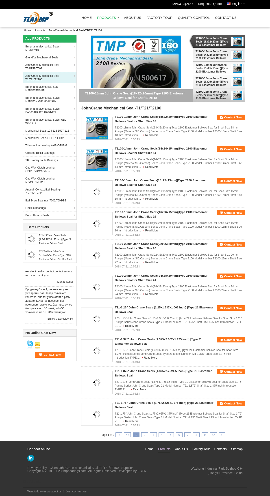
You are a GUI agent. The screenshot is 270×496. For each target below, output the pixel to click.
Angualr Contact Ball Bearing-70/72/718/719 (43, 191)
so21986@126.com (229, 477)
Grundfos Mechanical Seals (41, 57)
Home (87, 17)
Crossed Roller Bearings (39, 152)
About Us (132, 17)
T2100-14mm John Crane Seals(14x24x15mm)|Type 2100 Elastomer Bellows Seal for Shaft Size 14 (212, 55)
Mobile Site (32, 481)
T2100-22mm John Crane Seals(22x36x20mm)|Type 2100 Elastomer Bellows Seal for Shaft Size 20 (212, 95)
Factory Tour (159, 17)
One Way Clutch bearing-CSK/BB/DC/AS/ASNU (40, 169)
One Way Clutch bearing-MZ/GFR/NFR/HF (40, 180)
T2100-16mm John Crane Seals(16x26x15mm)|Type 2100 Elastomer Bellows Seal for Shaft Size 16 (212, 82)
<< (127, 434)
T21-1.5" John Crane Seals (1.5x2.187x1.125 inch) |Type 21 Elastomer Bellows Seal (55, 239)
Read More (151, 135)
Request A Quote (210, 4)
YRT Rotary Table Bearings (41, 160)
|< (119, 434)
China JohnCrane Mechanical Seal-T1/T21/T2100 (84, 468)
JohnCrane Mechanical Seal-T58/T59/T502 (42, 66)
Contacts (220, 449)
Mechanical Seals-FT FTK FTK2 (44, 138)
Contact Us (226, 17)
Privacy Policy (37, 468)
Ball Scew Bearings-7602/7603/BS (45, 200)
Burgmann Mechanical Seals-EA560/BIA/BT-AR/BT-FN (43, 110)
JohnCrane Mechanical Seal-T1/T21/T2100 (42, 77)
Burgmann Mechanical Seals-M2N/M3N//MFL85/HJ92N (43, 99)
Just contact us (76, 491)
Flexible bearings (35, 208)
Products (106, 17)
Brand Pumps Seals (37, 215)
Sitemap (237, 449)
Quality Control (194, 17)
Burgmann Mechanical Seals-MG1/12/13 (43, 48)
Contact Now (233, 117)
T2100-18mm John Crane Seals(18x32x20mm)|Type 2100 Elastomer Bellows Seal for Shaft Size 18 (212, 42)
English (239, 3)
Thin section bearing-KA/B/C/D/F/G (46, 145)
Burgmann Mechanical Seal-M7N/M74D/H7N (42, 88)
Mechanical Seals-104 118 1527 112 (47, 130)
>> (213, 434)
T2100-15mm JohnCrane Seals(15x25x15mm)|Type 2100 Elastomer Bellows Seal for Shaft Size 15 (212, 68)
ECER (141, 471)
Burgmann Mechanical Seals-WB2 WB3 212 (45, 121)
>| (222, 434)
